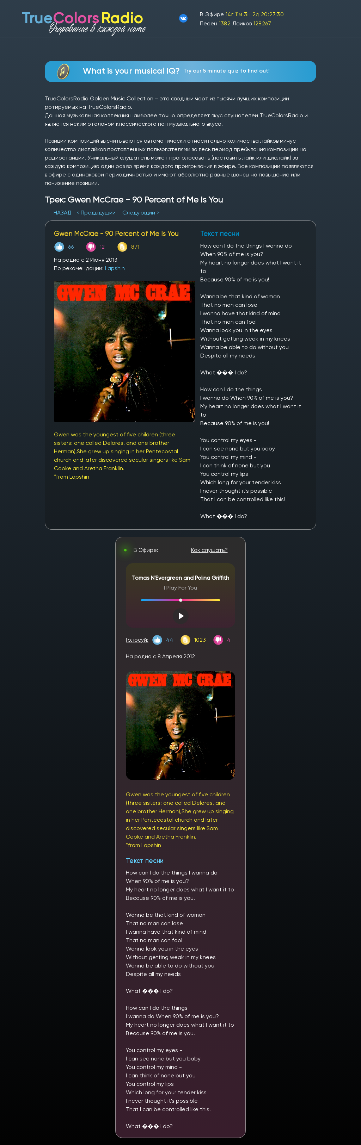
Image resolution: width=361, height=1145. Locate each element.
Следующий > (140, 212)
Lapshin (115, 268)
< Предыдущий (96, 212)
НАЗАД (63, 212)
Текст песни (145, 861)
